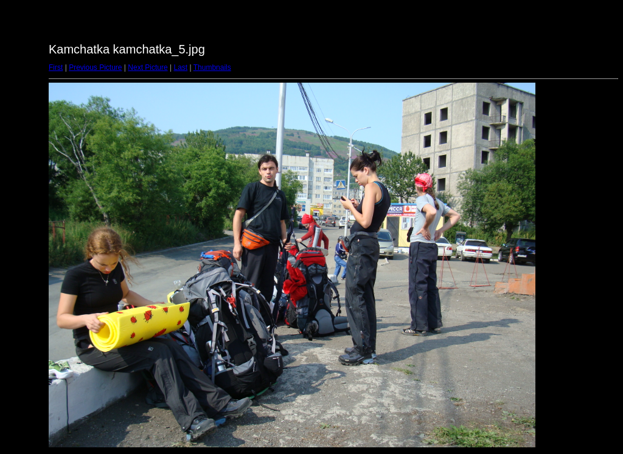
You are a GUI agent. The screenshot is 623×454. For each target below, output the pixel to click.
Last (180, 67)
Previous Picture (95, 67)
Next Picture (147, 67)
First (56, 67)
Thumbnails (212, 67)
